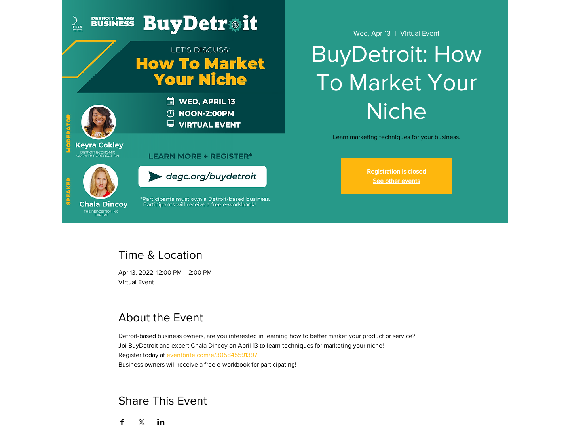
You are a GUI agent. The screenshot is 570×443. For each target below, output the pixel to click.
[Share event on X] (141, 422)
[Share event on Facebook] (122, 422)
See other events (396, 181)
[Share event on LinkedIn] (161, 422)
